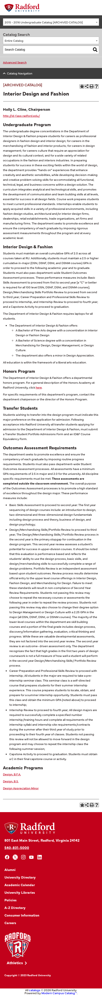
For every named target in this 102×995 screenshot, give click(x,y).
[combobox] (51, 22)
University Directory (20, 877)
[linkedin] (39, 857)
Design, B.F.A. (12, 774)
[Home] (21, 8)
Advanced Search (15, 62)
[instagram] (23, 857)
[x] (15, 857)
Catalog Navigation (19, 73)
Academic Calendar (19, 884)
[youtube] (31, 857)
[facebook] (7, 857)
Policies (10, 900)
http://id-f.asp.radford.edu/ (21, 115)
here (39, 387)
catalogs (34, 990)
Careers (10, 922)
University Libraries (19, 892)
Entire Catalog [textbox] (14, 40)
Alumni (10, 869)
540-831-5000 (16, 847)
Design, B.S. (11, 781)
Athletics (15, 962)
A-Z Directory (15, 907)
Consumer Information (21, 915)
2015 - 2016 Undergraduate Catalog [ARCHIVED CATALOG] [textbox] (44, 22)
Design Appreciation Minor (21, 788)
